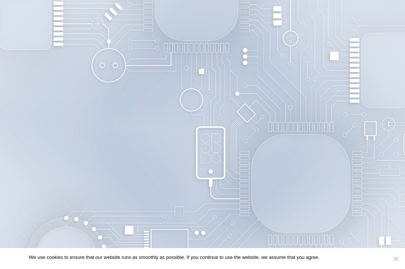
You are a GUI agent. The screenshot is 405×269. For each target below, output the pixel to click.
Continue (333, 257)
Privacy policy (361, 257)
